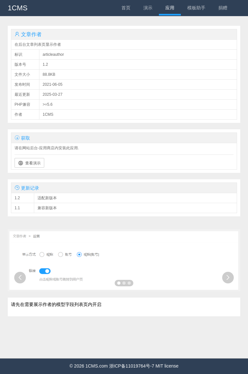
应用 (169, 7)
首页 (125, 7)
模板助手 (196, 7)
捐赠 (222, 7)
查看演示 (29, 163)
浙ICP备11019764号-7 (131, 366)
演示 (147, 7)
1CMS (17, 8)
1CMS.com (96, 366)
